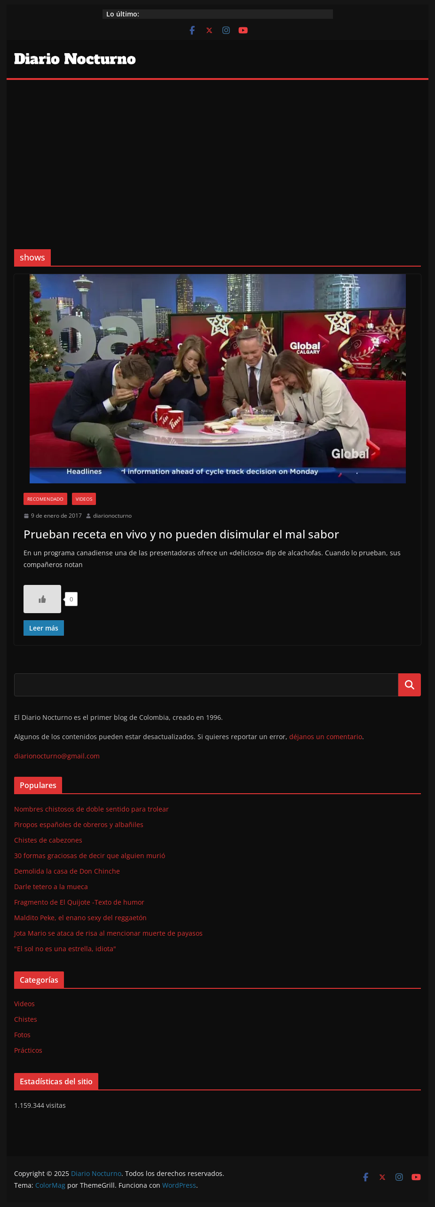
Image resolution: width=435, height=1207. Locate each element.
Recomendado (45, 499)
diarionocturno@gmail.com (57, 755)
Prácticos (28, 1050)
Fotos (22, 1034)
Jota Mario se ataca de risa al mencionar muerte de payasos (108, 933)
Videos (84, 499)
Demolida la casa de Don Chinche (67, 871)
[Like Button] (42, 599)
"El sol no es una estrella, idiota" (65, 948)
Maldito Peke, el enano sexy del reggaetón (80, 917)
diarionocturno (112, 516)
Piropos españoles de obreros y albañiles (78, 824)
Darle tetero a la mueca (51, 886)
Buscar (409, 684)
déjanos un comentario (325, 736)
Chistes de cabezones (48, 840)
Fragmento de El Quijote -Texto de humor (79, 902)
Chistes (25, 1019)
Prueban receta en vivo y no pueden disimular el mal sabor (181, 534)
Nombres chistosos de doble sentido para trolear (91, 809)
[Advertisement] (217, 150)
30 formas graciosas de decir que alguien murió (89, 855)
